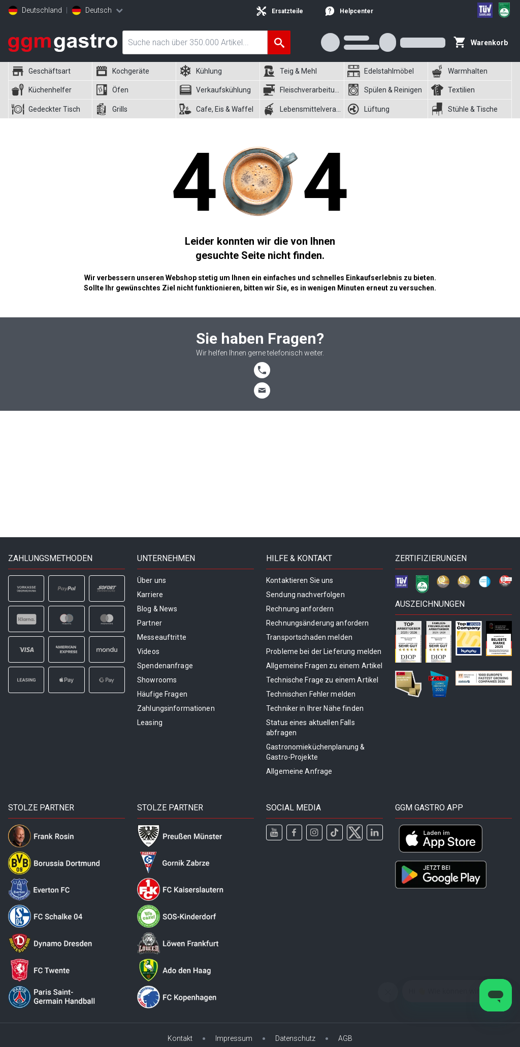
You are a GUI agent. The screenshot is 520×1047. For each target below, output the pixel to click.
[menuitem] (50, 71)
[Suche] (279, 42)
